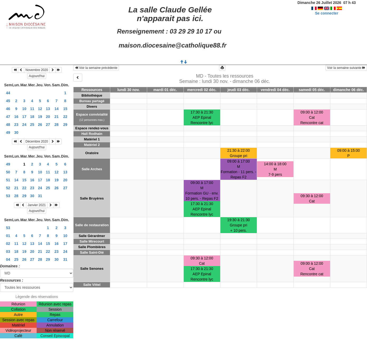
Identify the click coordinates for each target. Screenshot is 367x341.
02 (8, 243)
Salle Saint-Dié (92, 252)
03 (8, 251)
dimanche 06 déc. (348, 90)
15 (65, 109)
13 (48, 109)
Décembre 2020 (37, 141)
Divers (92, 106)
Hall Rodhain (91, 134)
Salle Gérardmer (92, 236)
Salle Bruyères (92, 198)
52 (8, 188)
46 (8, 109)
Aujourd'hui (37, 76)
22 (65, 117)
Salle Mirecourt (92, 241)
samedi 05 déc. (312, 90)
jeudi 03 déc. (239, 90)
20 (48, 117)
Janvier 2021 (37, 205)
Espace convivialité (92, 114)
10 (24, 109)
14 (57, 109)
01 (8, 236)
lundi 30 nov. (128, 90)
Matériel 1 (92, 139)
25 (32, 124)
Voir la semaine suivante (346, 68)
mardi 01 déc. (165, 90)
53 (8, 196)
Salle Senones (91, 269)
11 (32, 109)
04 (8, 259)
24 (24, 124)
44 (8, 93)
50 (8, 172)
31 (40, 196)
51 (8, 180)
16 (16, 117)
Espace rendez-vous (92, 128)
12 (40, 109)
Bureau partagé (91, 101)
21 (57, 117)
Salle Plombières (91, 247)
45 (8, 101)
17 (24, 117)
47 (8, 117)
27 (48, 124)
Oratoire (92, 153)
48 (8, 124)
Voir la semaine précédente (96, 68)
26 (40, 124)
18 (32, 117)
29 (65, 124)
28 (57, 124)
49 (8, 132)
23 (16, 124)
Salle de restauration (92, 225)
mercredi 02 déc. (201, 90)
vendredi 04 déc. (275, 90)
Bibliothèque (91, 95)
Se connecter (326, 13)
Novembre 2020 (37, 70)
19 (40, 117)
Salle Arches (92, 169)
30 (16, 132)
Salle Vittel (92, 285)
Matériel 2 (92, 145)
